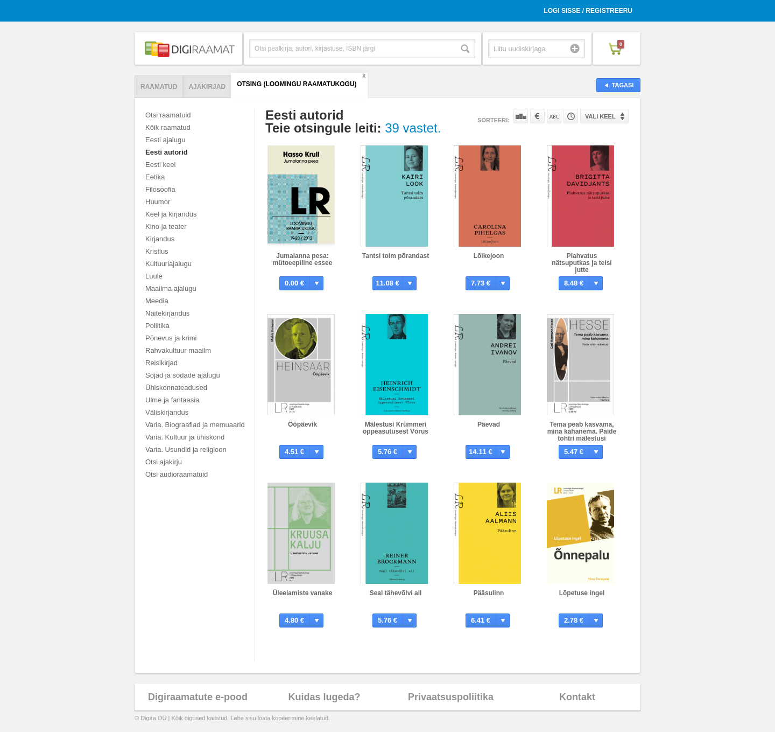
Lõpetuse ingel (582, 593)
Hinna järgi (537, 116)
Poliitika (157, 326)
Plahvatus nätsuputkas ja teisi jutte (581, 263)
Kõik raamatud (168, 127)
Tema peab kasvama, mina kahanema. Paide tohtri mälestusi (582, 431)
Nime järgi (554, 116)
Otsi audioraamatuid (176, 474)
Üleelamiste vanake (303, 593)
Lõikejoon (489, 256)
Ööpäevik (302, 424)
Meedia (156, 301)
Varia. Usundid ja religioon (186, 449)
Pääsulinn (489, 593)
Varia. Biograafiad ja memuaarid (195, 425)
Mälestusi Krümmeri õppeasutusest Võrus (395, 428)
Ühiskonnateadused (176, 388)
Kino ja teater (166, 226)
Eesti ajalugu (165, 140)
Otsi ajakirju (163, 462)
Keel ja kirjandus (170, 214)
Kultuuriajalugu (168, 264)
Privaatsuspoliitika (451, 697)
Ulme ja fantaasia (172, 400)
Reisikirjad (161, 363)
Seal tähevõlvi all (396, 593)
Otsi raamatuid (168, 115)
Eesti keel (160, 165)
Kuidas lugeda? (324, 697)
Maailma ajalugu (170, 288)
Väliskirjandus (166, 412)
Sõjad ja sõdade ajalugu (182, 375)
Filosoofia (160, 189)
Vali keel (600, 116)
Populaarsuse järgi (520, 116)
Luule (154, 276)
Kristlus (156, 251)
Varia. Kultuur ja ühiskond (184, 437)
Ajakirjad (207, 86)
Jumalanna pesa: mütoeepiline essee (303, 259)
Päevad (488, 424)
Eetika (155, 177)
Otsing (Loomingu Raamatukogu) (296, 84)
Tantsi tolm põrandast (395, 256)
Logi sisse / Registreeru (588, 11)
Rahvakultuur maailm (178, 350)
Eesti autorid (166, 152)
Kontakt (577, 697)
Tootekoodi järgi (570, 116)
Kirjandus (159, 239)
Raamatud (158, 86)
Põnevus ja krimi (170, 338)
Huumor (157, 202)
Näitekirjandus (167, 313)
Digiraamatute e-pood (198, 697)
